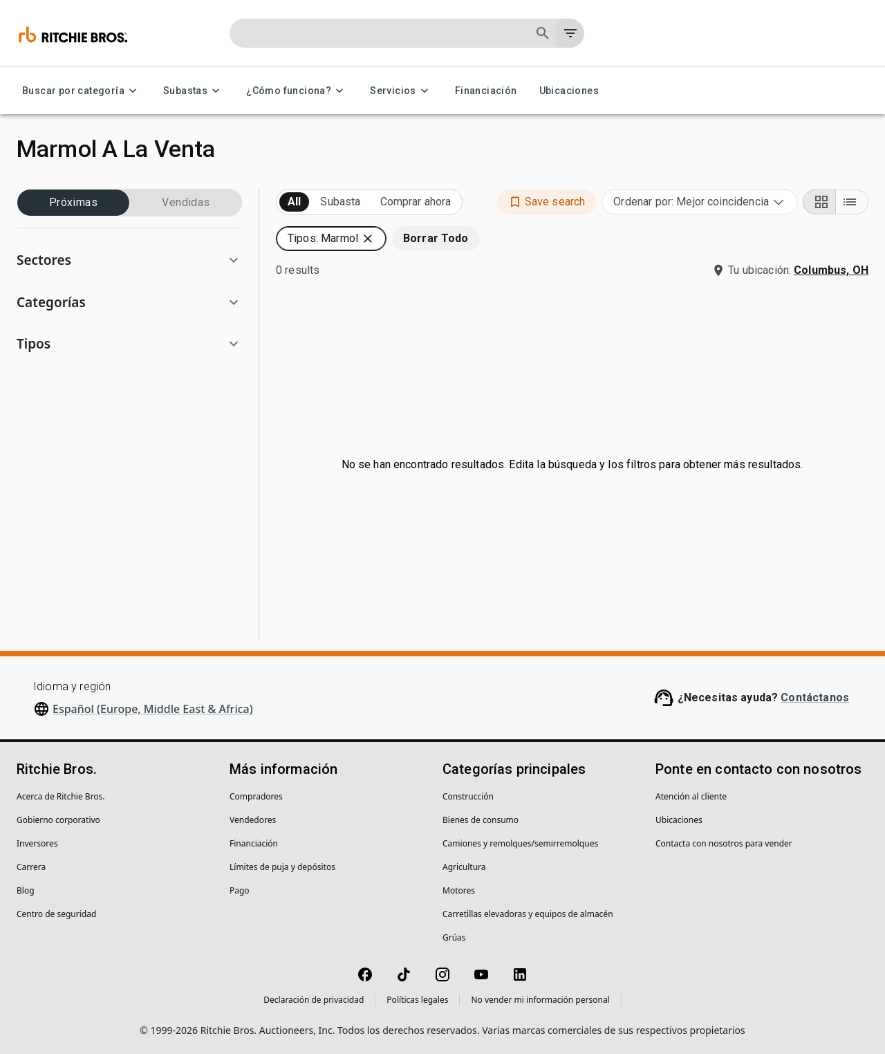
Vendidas (186, 202)
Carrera (31, 867)
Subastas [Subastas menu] (194, 91)
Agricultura (464, 867)
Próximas (73, 202)
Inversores (37, 843)
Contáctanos (815, 697)
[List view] (851, 201)
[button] (129, 260)
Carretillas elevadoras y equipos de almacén (527, 914)
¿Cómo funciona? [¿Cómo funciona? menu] (297, 91)
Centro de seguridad (56, 914)
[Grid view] (819, 201)
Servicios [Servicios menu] (401, 91)
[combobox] (699, 201)
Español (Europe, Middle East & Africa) (153, 708)
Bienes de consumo (480, 820)
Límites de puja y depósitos (282, 867)
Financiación (486, 91)
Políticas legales (417, 1000)
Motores (458, 890)
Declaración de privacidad (313, 1000)
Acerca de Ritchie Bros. (61, 796)
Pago (240, 890)
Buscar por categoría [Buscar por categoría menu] (82, 91)
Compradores (256, 796)
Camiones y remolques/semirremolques (520, 843)
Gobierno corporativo (58, 820)
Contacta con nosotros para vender (723, 843)
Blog (26, 890)
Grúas (454, 937)
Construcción (468, 796)
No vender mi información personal (540, 1000)
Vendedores (253, 820)
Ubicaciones (569, 91)
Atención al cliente (691, 796)
